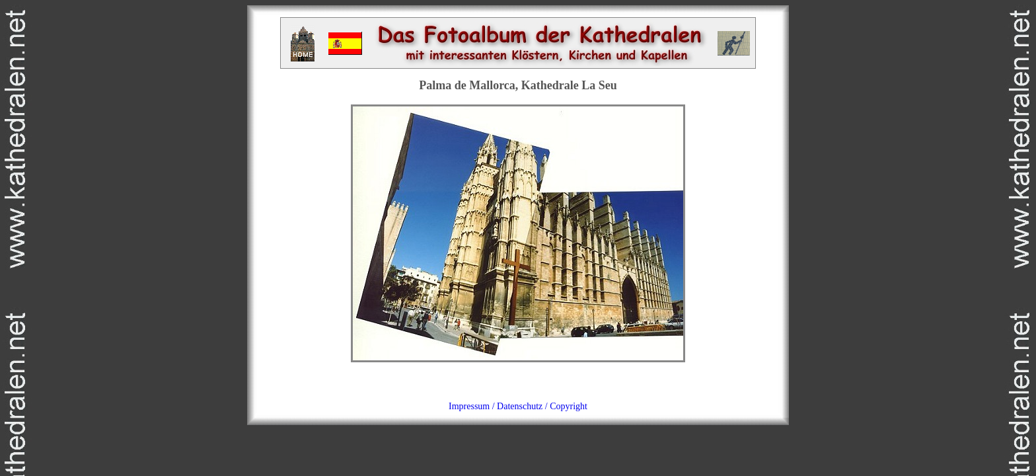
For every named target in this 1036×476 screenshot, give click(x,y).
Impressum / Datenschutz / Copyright (518, 406)
